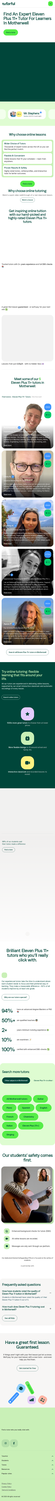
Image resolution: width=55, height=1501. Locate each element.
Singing (10, 1134)
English (43, 1108)
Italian (10, 1125)
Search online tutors (10, 697)
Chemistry (29, 1116)
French (10, 1116)
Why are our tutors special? (15, 997)
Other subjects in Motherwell (16, 1080)
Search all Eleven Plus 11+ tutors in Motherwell (27, 652)
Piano (9, 1108)
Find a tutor (10, 32)
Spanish (26, 1108)
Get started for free (27, 1368)
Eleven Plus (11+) (31, 1125)
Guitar (40, 1099)
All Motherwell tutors (17, 1099)
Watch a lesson (27, 200)
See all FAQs (10, 1318)
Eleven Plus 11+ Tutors (21, 397)
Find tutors (6, 397)
